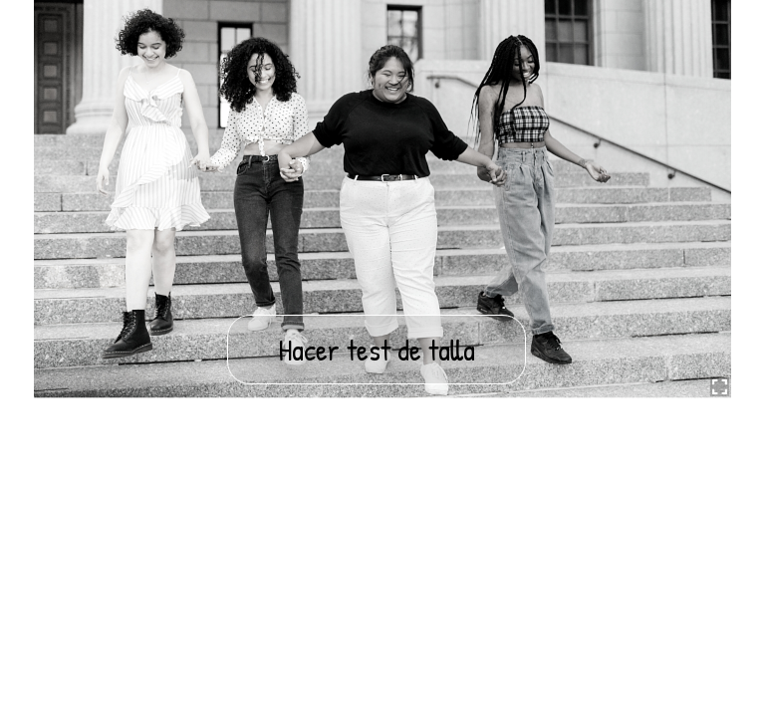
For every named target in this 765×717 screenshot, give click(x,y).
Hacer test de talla (376, 349)
